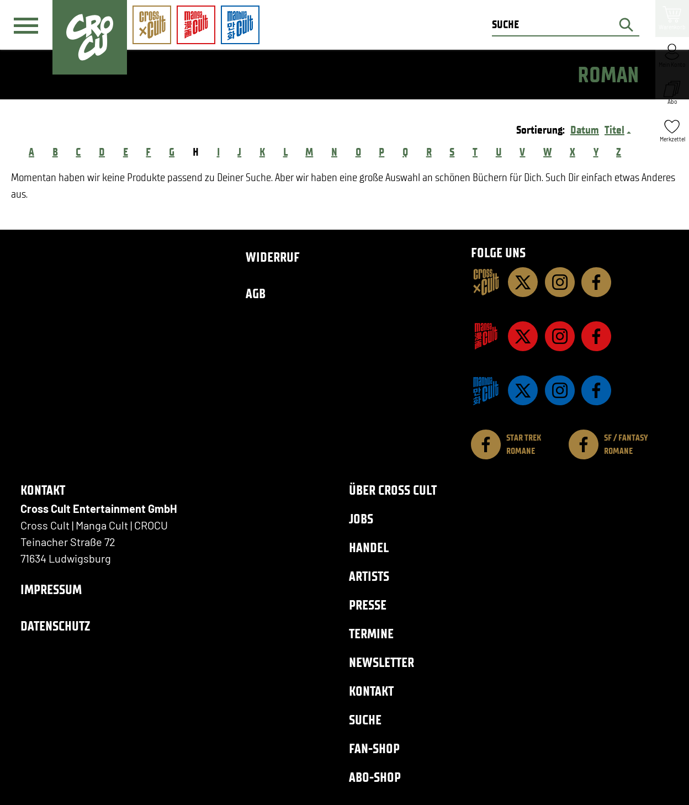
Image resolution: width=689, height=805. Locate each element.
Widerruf (273, 257)
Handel (369, 547)
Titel (614, 129)
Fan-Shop (374, 748)
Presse (367, 605)
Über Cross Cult (393, 490)
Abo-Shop (375, 777)
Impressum (51, 589)
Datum (584, 129)
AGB (256, 293)
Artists (369, 576)
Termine (371, 634)
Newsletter (381, 662)
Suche (365, 720)
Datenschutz (55, 626)
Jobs (361, 519)
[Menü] (26, 25)
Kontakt (371, 691)
